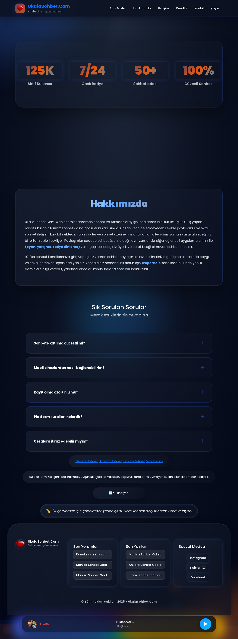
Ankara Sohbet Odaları (145, 565)
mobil (199, 8)
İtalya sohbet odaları (145, 575)
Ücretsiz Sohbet (110, 461)
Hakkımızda (142, 8)
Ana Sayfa (117, 8)
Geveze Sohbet (86, 461)
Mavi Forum (154, 461)
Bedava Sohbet (134, 461)
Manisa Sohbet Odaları (93, 565)
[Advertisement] (119, 155)
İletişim (163, 8)
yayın (215, 8)
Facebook (198, 577)
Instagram (198, 558)
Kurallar (182, 8)
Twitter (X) (198, 567)
